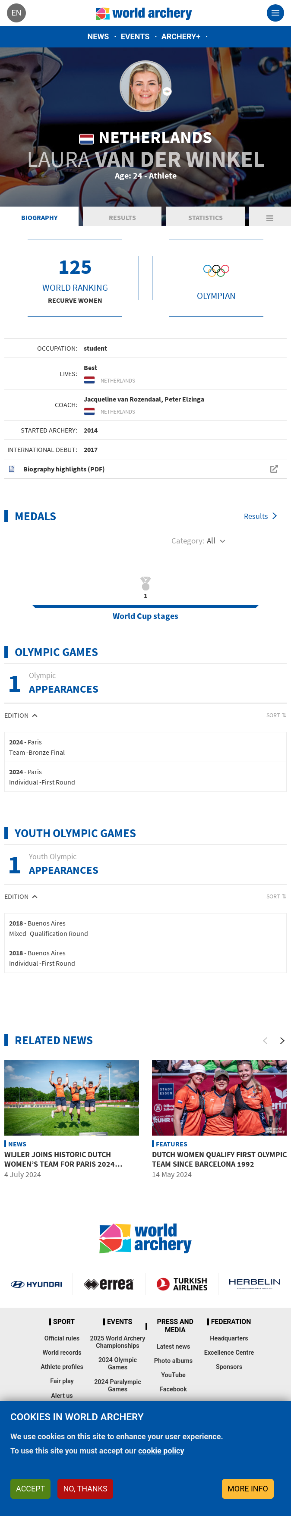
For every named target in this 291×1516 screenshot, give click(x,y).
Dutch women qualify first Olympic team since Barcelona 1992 (219, 1159)
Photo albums (173, 1361)
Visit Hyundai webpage (36, 1284)
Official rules (61, 1338)
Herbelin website (254, 1284)
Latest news (173, 1346)
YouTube (173, 1375)
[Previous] (265, 1040)
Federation (231, 1322)
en (16, 12)
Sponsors (229, 1367)
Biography (39, 217)
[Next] (282, 1040)
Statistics (205, 217)
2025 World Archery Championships (118, 1342)
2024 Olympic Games (117, 1363)
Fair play (62, 1381)
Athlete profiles (62, 1367)
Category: (188, 540)
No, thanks (85, 1488)
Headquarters (229, 1338)
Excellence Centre (229, 1352)
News (98, 36)
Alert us (62, 1396)
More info (248, 1488)
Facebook (173, 1389)
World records (61, 1352)
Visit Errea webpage (109, 1284)
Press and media (175, 1326)
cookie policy (161, 1450)
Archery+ (180, 36)
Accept (30, 1488)
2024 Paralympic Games (117, 1385)
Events (135, 36)
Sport (64, 1322)
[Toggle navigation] (275, 13)
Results (122, 217)
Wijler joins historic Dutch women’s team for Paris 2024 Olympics (59, 1163)
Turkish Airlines (181, 1284)
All (211, 540)
